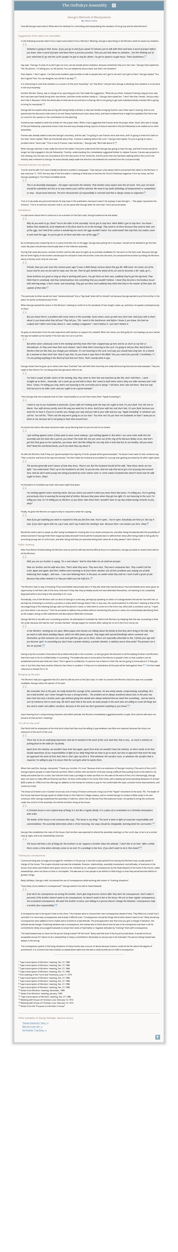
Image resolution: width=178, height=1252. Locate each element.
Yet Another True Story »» (34, 1030)
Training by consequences (31, 855)
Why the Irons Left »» (32, 1026)
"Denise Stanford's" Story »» (35, 1023)
